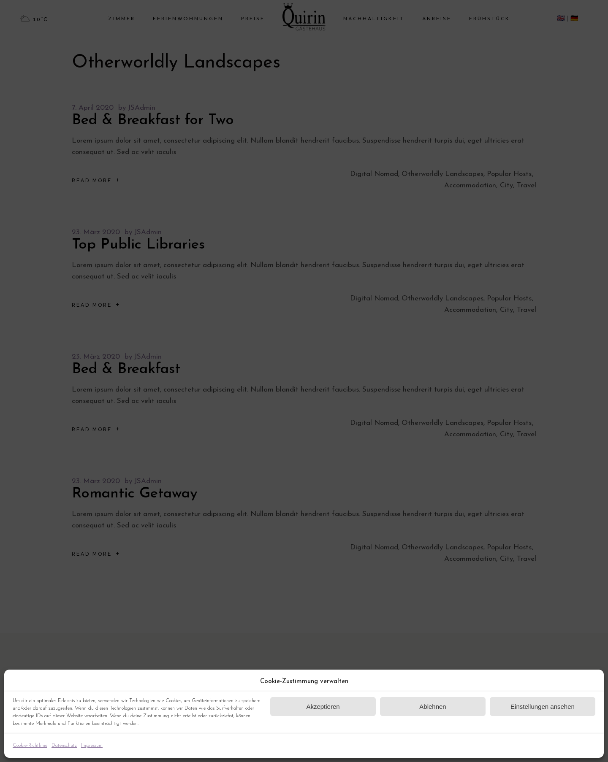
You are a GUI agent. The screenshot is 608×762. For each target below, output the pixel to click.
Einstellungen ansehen (542, 706)
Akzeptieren (322, 706)
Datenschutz (64, 745)
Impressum (92, 745)
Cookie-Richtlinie (30, 745)
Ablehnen (432, 706)
